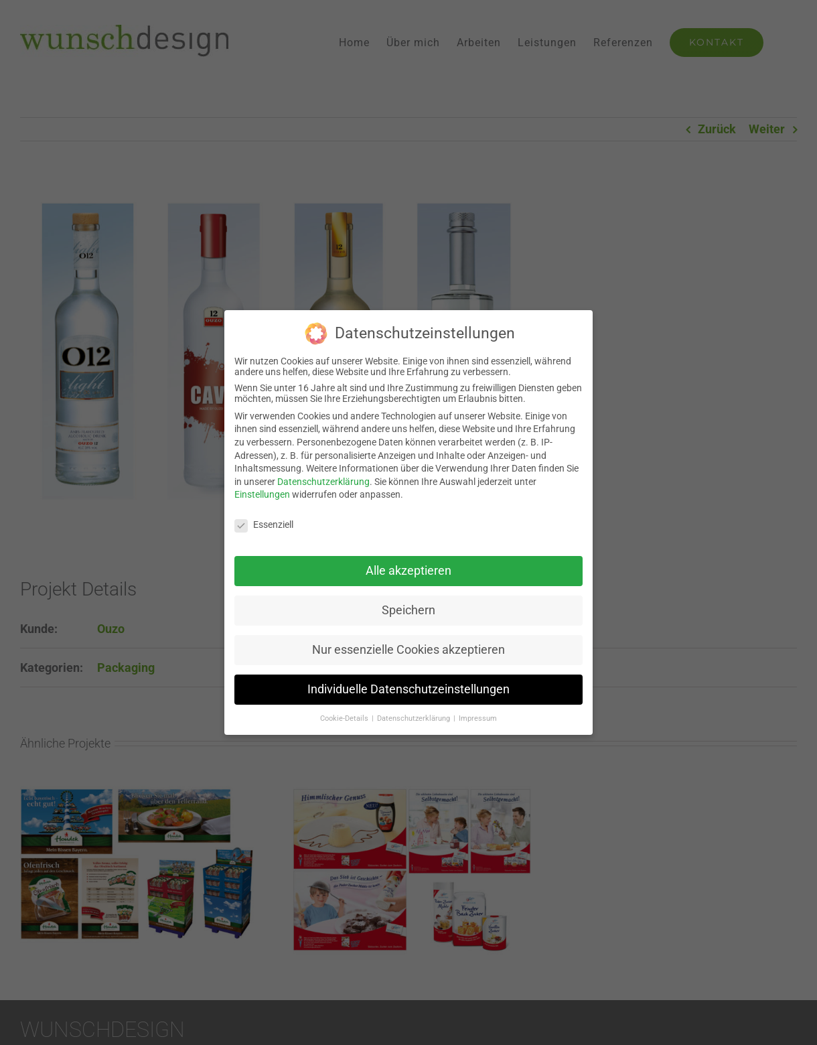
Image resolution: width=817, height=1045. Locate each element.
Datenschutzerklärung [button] (414, 717)
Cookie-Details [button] (345, 717)
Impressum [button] (478, 717)
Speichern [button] (408, 609)
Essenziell (263, 524)
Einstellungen (262, 494)
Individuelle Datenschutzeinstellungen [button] (408, 688)
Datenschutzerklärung (323, 481)
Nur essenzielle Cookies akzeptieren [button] (408, 649)
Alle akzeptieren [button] (408, 570)
